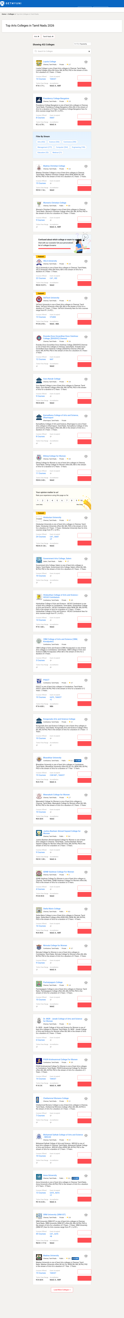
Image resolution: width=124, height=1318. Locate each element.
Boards (40, 9)
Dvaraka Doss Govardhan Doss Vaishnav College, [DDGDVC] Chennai (60, 336)
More (68, 9)
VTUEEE (53, 316)
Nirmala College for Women (55, 944)
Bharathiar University (52, 757)
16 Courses (41, 925)
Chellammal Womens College (56, 1097)
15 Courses (41, 183)
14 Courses (41, 79)
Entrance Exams (30, 9)
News (61, 9)
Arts (36, 36)
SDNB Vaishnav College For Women (58, 871)
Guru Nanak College (51, 378)
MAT (51, 358)
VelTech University (51, 297)
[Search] (74, 9)
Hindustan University (52, 516)
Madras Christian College (54, 166)
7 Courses (40, 1114)
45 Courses (41, 1233)
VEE (55, 277)
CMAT (56, 536)
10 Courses (41, 575)
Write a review (84, 9)
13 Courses (41, 316)
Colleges (11, 14)
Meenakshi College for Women (56, 794)
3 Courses (40, 659)
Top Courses (17, 9)
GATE (52, 696)
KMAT (52, 118)
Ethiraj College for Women (54, 455)
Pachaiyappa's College (52, 981)
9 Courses (40, 220)
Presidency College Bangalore (56, 98)
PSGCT (46, 679)
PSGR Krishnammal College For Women (60, 1058)
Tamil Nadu (48, 36)
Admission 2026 (51, 9)
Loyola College (49, 61)
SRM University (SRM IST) (54, 1213)
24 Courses (41, 536)
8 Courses (40, 118)
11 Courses (41, 472)
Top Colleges (6, 9)
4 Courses (40, 888)
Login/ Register (101, 9)
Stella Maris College (52, 908)
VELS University (50, 260)
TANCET (53, 79)
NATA (57, 1192)
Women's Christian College (54, 203)
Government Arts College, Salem (57, 557)
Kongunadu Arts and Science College (59, 718)
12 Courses (41, 358)
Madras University (51, 1255)
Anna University (50, 1174)
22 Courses (41, 277)
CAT (51, 277)
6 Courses (40, 1039)
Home (4, 14)
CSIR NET (53, 774)
